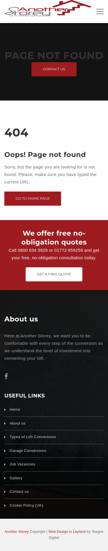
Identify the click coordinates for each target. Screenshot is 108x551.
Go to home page (33, 198)
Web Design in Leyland (67, 532)
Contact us (54, 69)
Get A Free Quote (54, 274)
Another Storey (17, 532)
